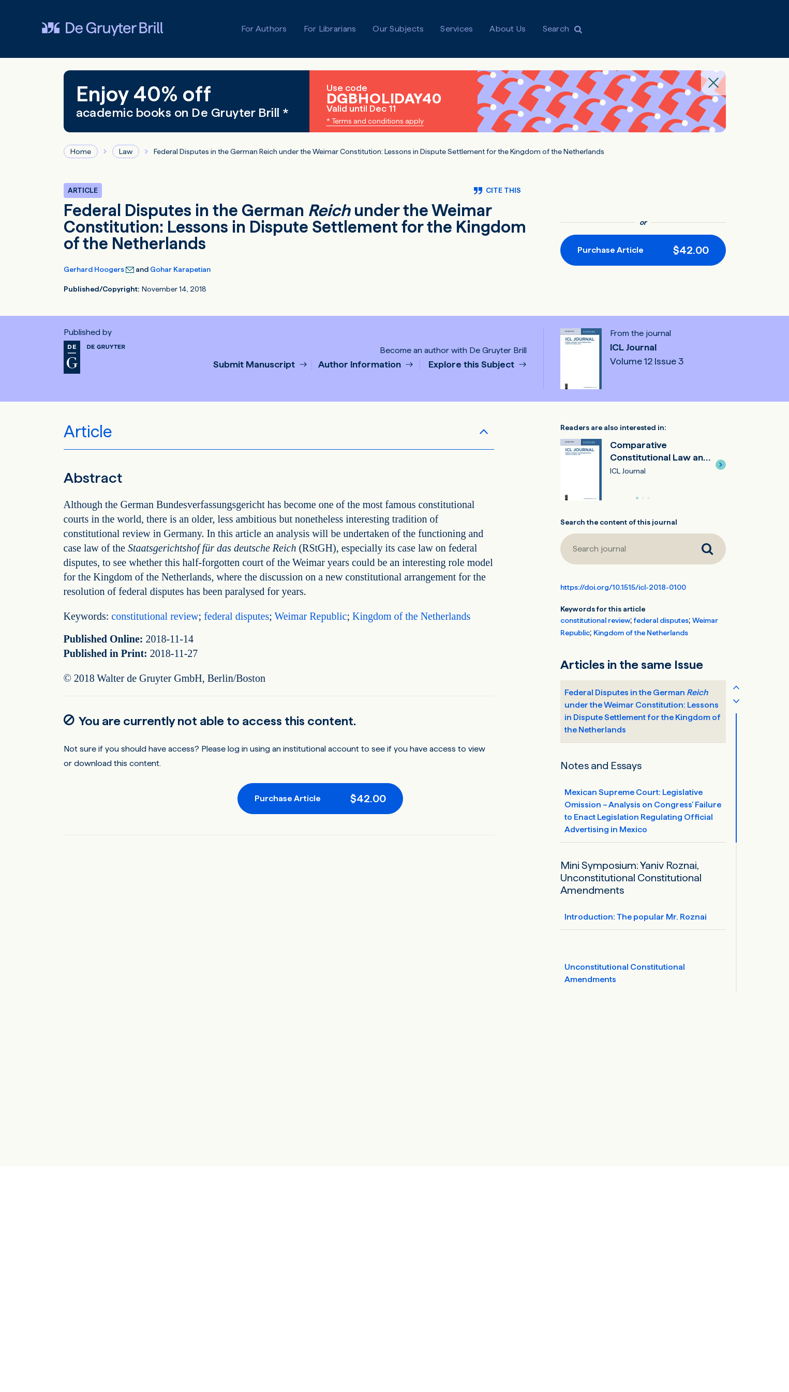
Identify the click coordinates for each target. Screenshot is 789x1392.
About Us (507, 29)
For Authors (264, 29)
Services (456, 29)
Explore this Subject (472, 365)
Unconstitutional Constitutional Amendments (624, 973)
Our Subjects (398, 29)
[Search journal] (624, 548)
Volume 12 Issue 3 (646, 361)
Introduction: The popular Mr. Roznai (635, 917)
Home (80, 151)
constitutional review (154, 616)
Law (125, 151)
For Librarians (330, 29)
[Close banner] (713, 82)
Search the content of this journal (618, 522)
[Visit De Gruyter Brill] (102, 29)
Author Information (360, 365)
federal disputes (236, 616)
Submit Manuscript (255, 365)
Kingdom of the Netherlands (411, 616)
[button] (720, 465)
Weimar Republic (310, 616)
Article (88, 431)
